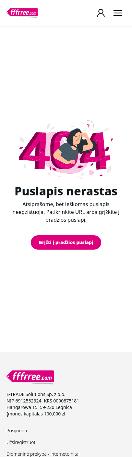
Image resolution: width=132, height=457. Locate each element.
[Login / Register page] (101, 13)
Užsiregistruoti (21, 442)
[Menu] (118, 13)
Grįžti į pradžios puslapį (66, 242)
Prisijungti (16, 430)
